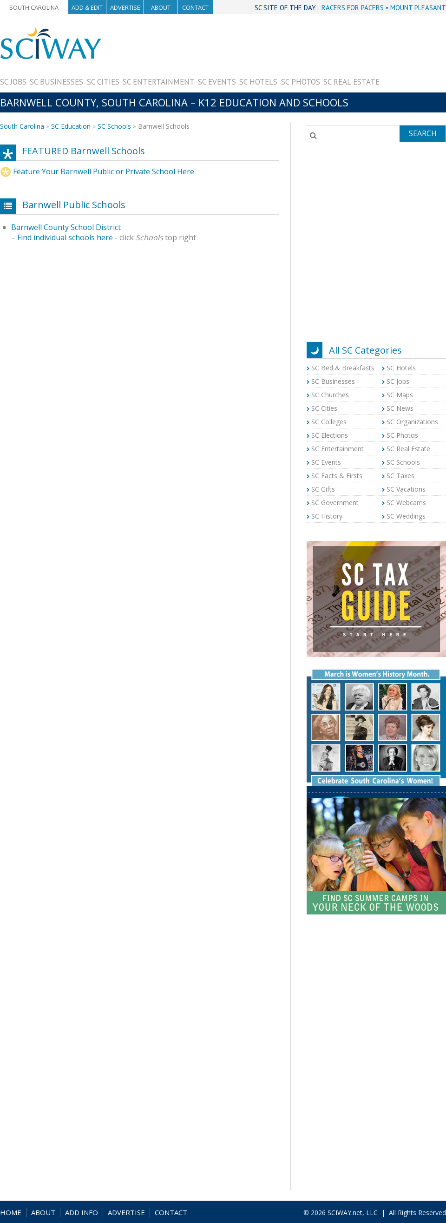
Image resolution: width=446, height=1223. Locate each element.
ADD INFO (81, 1212)
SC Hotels (258, 82)
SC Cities (103, 82)
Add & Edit (87, 7)
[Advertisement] (413, 55)
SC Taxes (400, 475)
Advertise (125, 7)
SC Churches (330, 394)
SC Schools (114, 126)
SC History (326, 516)
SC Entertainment (159, 82)
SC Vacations (406, 489)
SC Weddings (406, 516)
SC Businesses (56, 82)
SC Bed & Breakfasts (342, 367)
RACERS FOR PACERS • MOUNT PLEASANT (383, 7)
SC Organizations (412, 421)
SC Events (217, 82)
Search (423, 133)
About (161, 7)
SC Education (71, 126)
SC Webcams (406, 502)
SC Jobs (13, 82)
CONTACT (171, 1212)
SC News (400, 408)
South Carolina (34, 7)
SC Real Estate (351, 82)
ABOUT (43, 1212)
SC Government (335, 502)
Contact (195, 7)
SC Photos (300, 82)
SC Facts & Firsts (336, 475)
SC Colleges (329, 421)
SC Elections (329, 435)
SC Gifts (323, 489)
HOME (10, 1212)
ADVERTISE (126, 1212)
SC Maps (400, 394)
